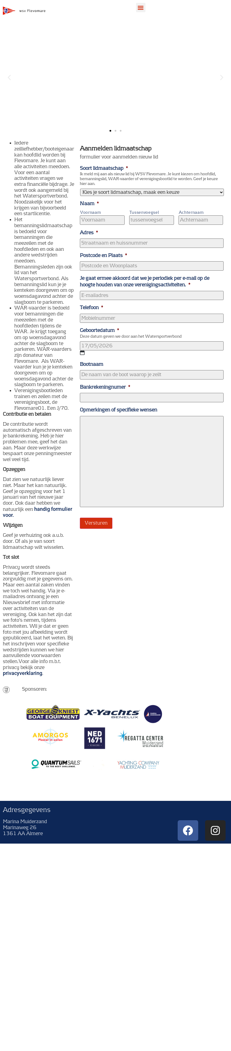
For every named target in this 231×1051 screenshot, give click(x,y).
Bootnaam (91, 364)
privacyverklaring (22, 673)
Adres (89, 232)
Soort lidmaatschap (104, 168)
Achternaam (191, 212)
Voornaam (90, 212)
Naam (89, 203)
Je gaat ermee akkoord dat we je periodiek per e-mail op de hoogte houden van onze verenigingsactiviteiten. (144, 281)
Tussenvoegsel (144, 212)
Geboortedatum (99, 330)
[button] (140, 7)
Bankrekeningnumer (105, 387)
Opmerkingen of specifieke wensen (118, 410)
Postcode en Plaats (103, 255)
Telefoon (91, 307)
